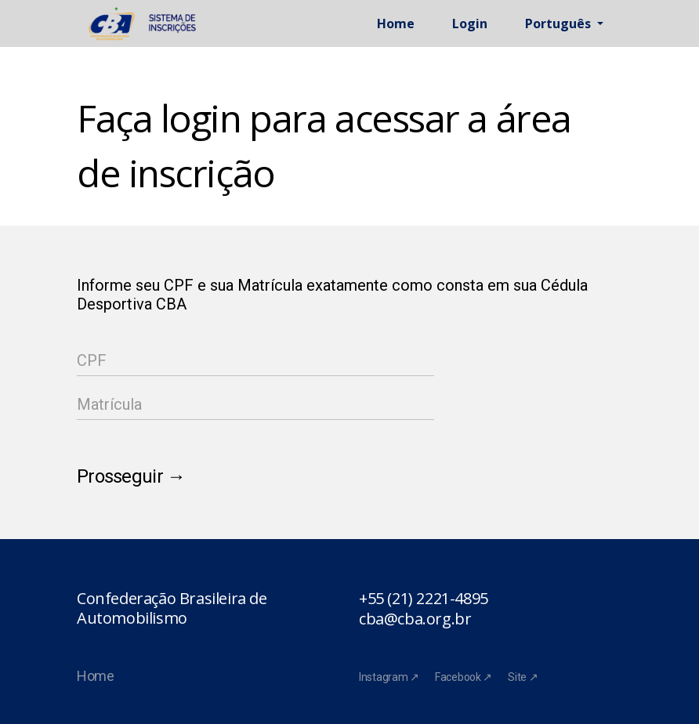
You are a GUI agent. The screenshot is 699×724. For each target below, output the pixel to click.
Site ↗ (523, 677)
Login (469, 23)
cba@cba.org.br (415, 619)
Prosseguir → (131, 476)
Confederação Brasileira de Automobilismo (172, 608)
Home (396, 23)
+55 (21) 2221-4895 (423, 599)
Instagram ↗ (389, 677)
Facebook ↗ (463, 677)
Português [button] (559, 23)
